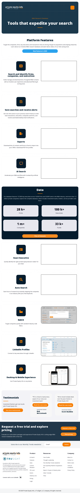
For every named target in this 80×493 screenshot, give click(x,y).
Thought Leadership (48, 460)
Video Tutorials (47, 473)
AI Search (32, 457)
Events (31, 473)
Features (32, 460)
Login (31, 481)
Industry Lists (33, 475)
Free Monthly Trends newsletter (51, 463)
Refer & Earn (70, 463)
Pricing (31, 478)
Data (31, 463)
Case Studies (46, 457)
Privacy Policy (70, 470)
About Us (69, 457)
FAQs (44, 475)
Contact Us (70, 460)
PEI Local (32, 470)
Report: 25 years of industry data (51, 470)
